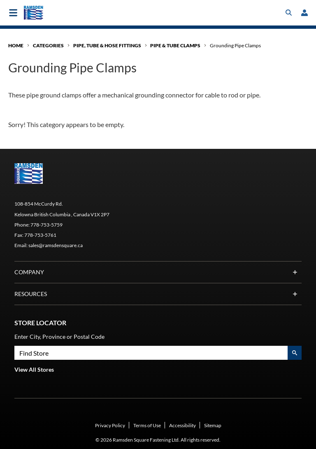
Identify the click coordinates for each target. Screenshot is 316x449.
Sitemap (212, 425)
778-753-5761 (40, 235)
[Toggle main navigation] (13, 13)
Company (158, 272)
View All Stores (34, 369)
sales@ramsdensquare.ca (55, 245)
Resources (158, 294)
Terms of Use (147, 425)
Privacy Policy (110, 425)
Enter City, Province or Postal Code (59, 336)
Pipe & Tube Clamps (175, 45)
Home (15, 45)
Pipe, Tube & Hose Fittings (107, 45)
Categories (48, 45)
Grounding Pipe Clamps (235, 45)
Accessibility (182, 425)
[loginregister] (304, 12)
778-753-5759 (46, 225)
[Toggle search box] (289, 13)
